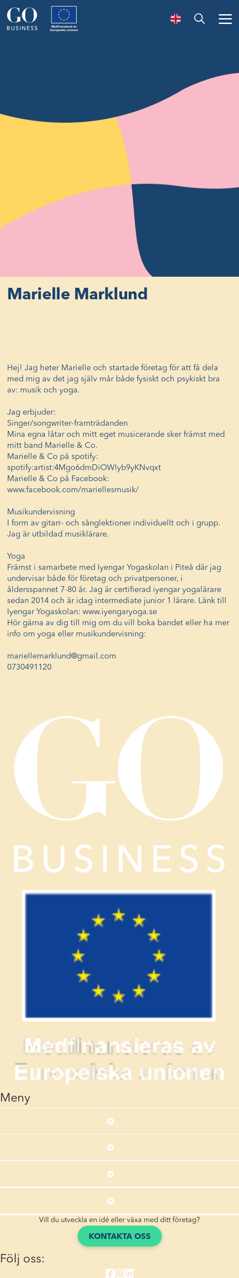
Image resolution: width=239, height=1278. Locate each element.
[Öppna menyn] (225, 19)
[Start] (22, 19)
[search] (199, 18)
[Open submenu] (110, 1121)
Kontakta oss (120, 1237)
